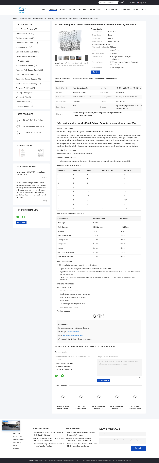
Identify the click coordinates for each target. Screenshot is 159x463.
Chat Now (131, 2)
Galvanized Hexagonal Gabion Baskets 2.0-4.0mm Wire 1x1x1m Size (49, 445)
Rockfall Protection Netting (26, 84)
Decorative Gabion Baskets (26, 79)
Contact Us (125, 9)
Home (43, 9)
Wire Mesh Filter (22, 97)
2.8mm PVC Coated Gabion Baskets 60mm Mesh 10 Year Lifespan (80, 407)
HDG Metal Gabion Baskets (32, 133)
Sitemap (16, 449)
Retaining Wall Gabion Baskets (28, 70)
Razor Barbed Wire (23, 102)
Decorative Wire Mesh (24, 43)
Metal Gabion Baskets (35, 18)
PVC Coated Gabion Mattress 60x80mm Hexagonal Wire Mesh (81, 434)
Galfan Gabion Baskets (25, 56)
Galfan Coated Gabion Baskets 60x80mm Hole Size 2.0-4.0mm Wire (48, 434)
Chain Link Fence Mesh (25, 74)
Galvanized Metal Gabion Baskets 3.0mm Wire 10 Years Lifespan (63, 407)
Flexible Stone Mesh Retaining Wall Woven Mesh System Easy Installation (82, 445)
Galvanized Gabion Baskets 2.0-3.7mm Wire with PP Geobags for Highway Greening (116, 407)
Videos (62, 9)
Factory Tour (95, 9)
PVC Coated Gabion (23, 61)
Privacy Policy (33, 461)
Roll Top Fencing (22, 93)
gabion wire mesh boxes (66, 346)
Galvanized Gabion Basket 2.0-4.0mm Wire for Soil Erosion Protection (49, 439)
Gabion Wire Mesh (23, 34)
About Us (82, 9)
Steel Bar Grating (22, 106)
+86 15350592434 (72, 332)
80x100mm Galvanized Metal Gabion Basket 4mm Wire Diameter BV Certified (135, 407)
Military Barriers (22, 47)
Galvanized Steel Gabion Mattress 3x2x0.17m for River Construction (79, 439)
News (135, 9)
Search (121, 2)
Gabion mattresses (23, 38)
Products (53, 9)
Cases (143, 9)
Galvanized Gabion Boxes (26, 52)
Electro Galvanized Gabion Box (33, 126)
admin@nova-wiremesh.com (73, 335)
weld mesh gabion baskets (85, 346)
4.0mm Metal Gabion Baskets (33, 120)
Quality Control (111, 9)
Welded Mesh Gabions (25, 65)
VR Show (72, 9)
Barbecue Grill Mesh (24, 88)
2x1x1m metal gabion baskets (105, 346)
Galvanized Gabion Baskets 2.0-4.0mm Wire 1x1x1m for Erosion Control (98, 407)
